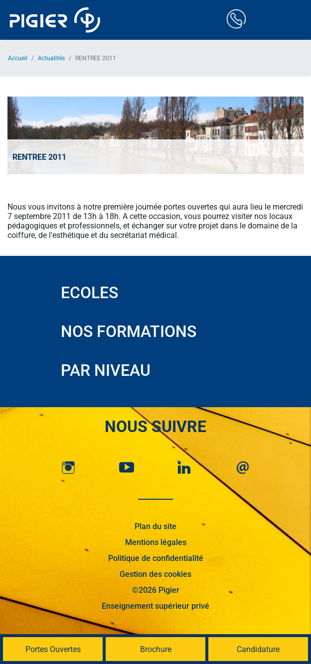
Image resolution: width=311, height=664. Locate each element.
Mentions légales (155, 542)
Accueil (17, 58)
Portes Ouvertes (53, 649)
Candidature (258, 649)
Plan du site (155, 526)
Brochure (155, 649)
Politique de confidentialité (155, 558)
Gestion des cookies (155, 574)
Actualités (51, 58)
